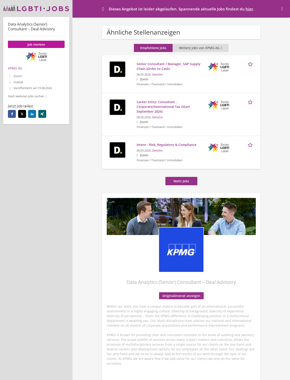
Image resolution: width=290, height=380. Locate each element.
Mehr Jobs (181, 181)
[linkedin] (32, 114)
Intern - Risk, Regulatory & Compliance (166, 144)
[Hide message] (283, 9)
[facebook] (12, 114)
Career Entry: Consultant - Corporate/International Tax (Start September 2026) (163, 107)
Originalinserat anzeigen (181, 296)
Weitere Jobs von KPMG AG (200, 48)
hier (249, 9)
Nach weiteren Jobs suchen (26, 96)
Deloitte (157, 74)
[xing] (42, 114)
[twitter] (22, 114)
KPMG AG (15, 68)
